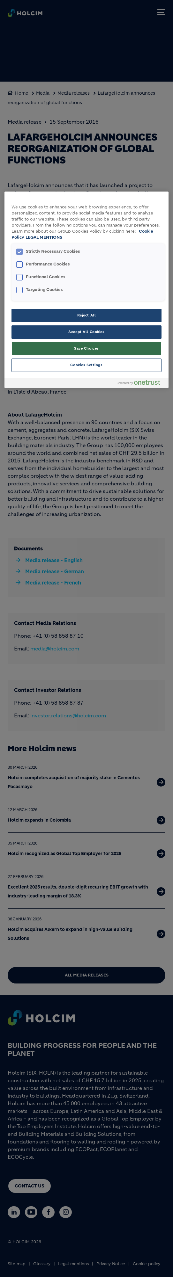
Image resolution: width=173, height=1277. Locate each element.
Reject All (86, 315)
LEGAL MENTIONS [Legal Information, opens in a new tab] (44, 237)
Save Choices (86, 348)
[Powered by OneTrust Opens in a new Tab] (141, 384)
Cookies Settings (86, 365)
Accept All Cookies (86, 332)
